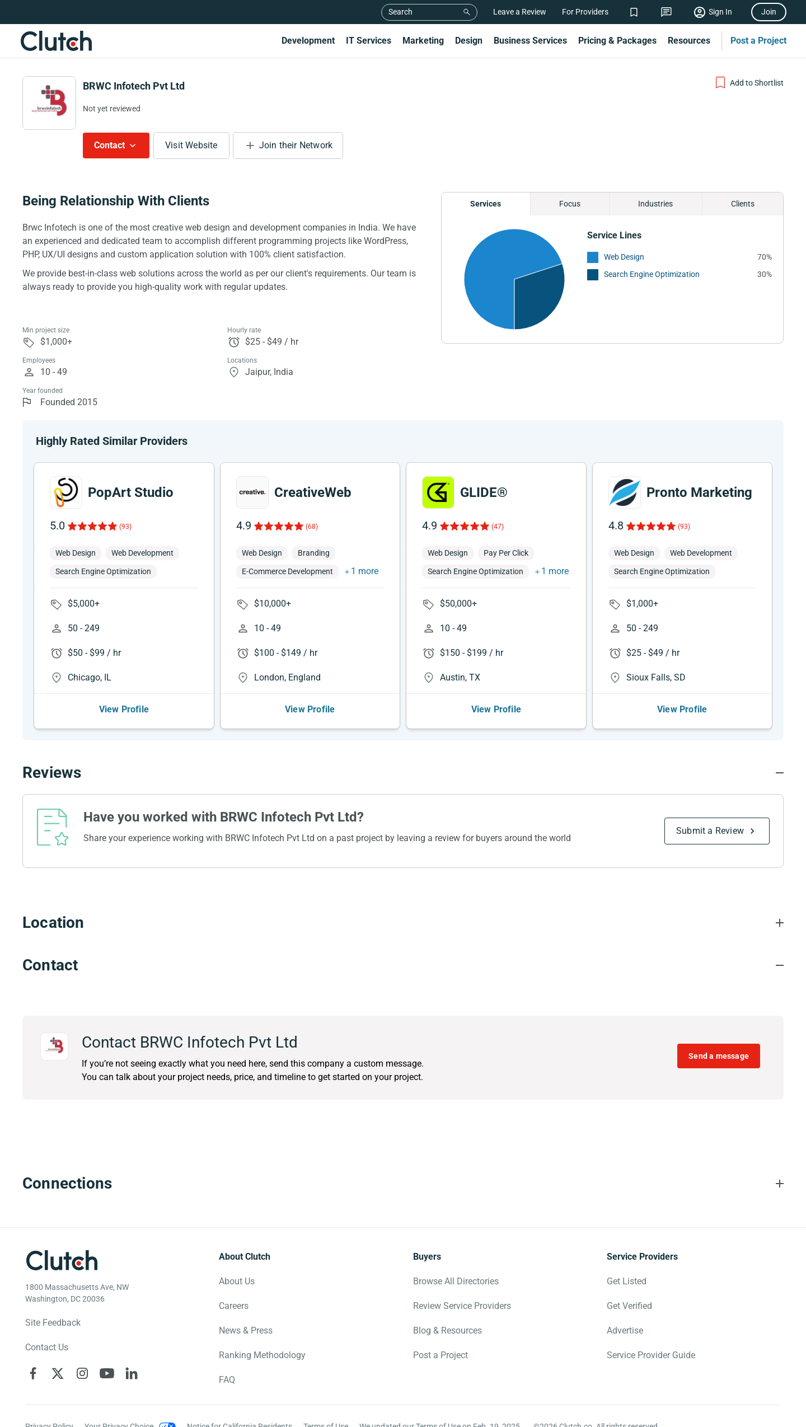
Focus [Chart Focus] (569, 203)
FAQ (227, 1379)
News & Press (246, 1330)
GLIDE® (484, 492)
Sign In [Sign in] (720, 11)
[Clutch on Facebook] (33, 1373)
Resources (689, 40)
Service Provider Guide (651, 1355)
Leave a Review (519, 11)
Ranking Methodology (262, 1355)
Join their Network (296, 145)
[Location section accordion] (403, 923)
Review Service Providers (462, 1306)
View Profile (124, 709)
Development (308, 40)
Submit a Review (710, 830)
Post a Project (758, 40)
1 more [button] (364, 571)
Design (468, 40)
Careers (234, 1306)
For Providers (585, 11)
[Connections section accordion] (403, 1183)
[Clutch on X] (57, 1373)
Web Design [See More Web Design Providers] (624, 256)
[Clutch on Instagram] (82, 1373)
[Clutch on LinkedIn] (131, 1373)
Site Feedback (53, 1322)
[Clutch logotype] (61, 1260)
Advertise (625, 1330)
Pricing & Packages (617, 40)
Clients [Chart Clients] (743, 203)
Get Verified (629, 1306)
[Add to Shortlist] (749, 83)
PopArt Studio (131, 492)
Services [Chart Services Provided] (485, 203)
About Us (237, 1281)
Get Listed (626, 1281)
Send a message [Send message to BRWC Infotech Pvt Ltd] (718, 1056)
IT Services (368, 40)
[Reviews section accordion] (403, 773)
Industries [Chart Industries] (655, 203)
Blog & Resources (447, 1330)
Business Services (530, 40)
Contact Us (46, 1347)
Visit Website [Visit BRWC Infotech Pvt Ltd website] (191, 145)
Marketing (423, 40)
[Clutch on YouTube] (107, 1373)
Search (400, 11)
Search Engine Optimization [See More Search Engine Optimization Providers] (652, 274)
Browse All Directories (456, 1281)
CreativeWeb (313, 492)
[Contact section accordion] (403, 965)
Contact (109, 145)
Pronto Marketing (699, 492)
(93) (125, 527)
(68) (312, 527)
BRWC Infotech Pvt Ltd (134, 86)
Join (768, 11)
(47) (497, 527)
